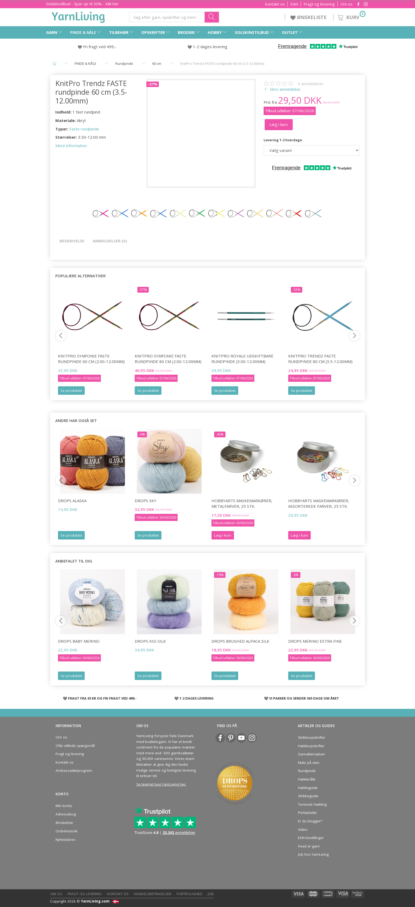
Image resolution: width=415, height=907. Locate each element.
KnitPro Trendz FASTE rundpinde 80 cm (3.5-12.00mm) (320, 358)
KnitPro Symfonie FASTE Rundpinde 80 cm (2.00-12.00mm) (168, 358)
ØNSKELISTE (309, 17)
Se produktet (71, 390)
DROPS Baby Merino (79, 641)
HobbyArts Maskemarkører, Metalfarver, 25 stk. (241, 503)
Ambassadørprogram (74, 770)
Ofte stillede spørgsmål (75, 745)
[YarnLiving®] (78, 16)
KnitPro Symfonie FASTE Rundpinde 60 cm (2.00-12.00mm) (91, 358)
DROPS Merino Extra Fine (315, 641)
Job (211, 893)
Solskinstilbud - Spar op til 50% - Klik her (82, 3)
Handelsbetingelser (152, 893)
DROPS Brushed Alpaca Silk (240, 641)
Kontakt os (275, 4)
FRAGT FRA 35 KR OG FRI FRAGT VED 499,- (102, 698)
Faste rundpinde (84, 128)
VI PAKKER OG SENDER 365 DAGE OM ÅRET (304, 698)
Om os (346, 4)
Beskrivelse (72, 240)
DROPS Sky (145, 500)
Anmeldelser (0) (110, 240)
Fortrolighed (189, 893)
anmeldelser (311, 83)
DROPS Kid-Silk (150, 641)
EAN (294, 4)
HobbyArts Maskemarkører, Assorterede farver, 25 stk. (318, 503)
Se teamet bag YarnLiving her (161, 784)
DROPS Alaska (72, 500)
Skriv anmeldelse (284, 89)
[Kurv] (351, 16)
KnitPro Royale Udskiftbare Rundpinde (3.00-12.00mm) (242, 358)
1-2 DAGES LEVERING (196, 698)
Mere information (71, 145)
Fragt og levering (319, 4)
